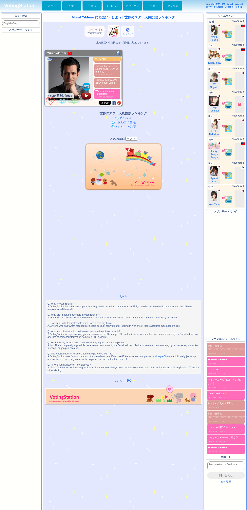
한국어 (209, 7)
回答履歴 (226, 481)
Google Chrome (163, 356)
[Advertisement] (21, 92)
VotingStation (20, 5)
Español (229, 7)
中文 (218, 4)
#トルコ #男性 (123, 122)
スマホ (119, 380)
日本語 (238, 7)
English (210, 4)
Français (218, 7)
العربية (230, 4)
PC (129, 380)
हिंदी (223, 4)
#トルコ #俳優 (123, 127)
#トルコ (123, 117)
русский (239, 4)
